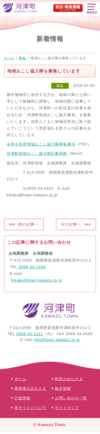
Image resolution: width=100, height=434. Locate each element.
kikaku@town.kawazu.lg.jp (36, 280)
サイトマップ (67, 407)
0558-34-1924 (32, 267)
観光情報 (63, 388)
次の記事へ (71, 224)
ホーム (20, 379)
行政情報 (22, 398)
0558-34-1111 (29, 334)
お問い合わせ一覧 (71, 398)
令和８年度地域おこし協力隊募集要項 (41, 144)
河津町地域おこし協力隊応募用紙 (37, 153)
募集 (60, 86)
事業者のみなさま (30, 388)
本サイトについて (30, 407)
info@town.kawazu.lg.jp (57, 340)
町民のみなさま (69, 379)
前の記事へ (28, 224)
